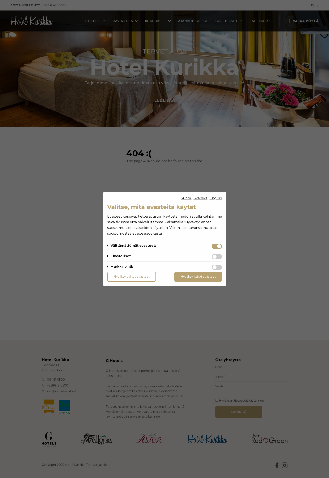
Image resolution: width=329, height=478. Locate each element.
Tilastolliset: (121, 256)
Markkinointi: (122, 267)
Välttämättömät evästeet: (133, 246)
